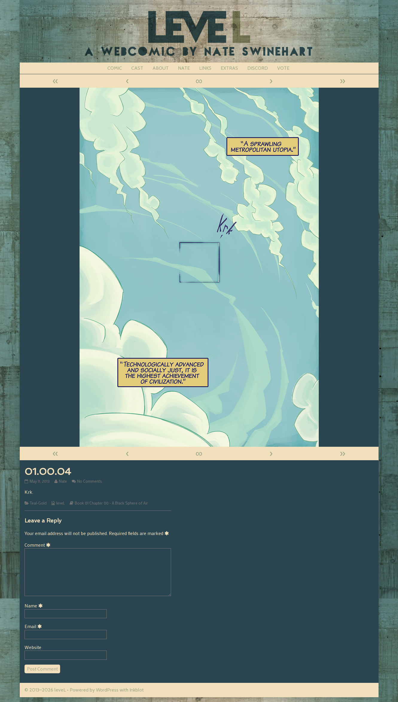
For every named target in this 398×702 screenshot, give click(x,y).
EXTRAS (229, 68)
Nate (63, 481)
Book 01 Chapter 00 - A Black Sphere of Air (111, 503)
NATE (184, 68)
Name (35, 605)
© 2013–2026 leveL (45, 690)
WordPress (107, 690)
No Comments (89, 481)
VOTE (283, 68)
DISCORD (257, 68)
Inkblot (136, 690)
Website (33, 647)
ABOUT (161, 68)
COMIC (114, 68)
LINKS (205, 68)
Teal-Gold (38, 503)
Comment (39, 545)
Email (34, 626)
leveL (60, 503)
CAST (137, 68)
